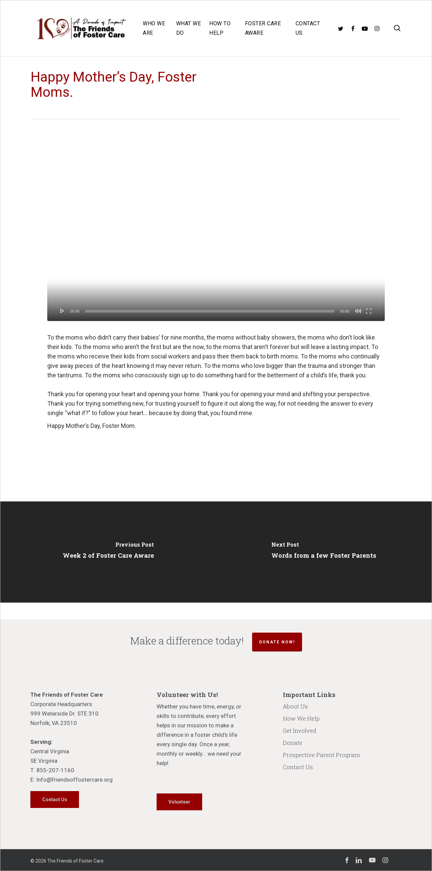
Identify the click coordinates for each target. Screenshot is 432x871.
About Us (295, 706)
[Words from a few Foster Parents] (324, 552)
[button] (54, 799)
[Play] (62, 311)
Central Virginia (49, 751)
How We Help (301, 718)
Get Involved (299, 730)
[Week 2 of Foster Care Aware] (108, 552)
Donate (292, 743)
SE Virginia (43, 760)
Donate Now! (277, 642)
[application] (216, 226)
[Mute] (358, 311)
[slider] (210, 311)
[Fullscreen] (369, 311)
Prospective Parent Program (321, 755)
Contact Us (298, 767)
